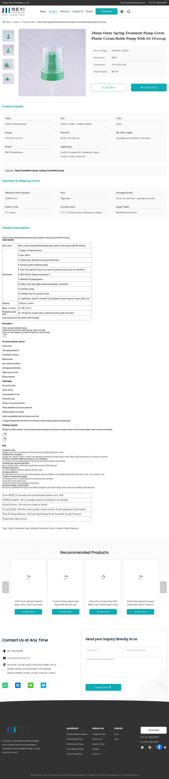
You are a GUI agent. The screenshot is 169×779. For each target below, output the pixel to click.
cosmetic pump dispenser (66, 528)
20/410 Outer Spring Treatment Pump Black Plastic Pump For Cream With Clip (140, 604)
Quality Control (98, 744)
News (116, 739)
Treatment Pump (28, 22)
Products (53, 11)
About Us (65, 11)
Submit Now (103, 687)
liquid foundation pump (19, 528)
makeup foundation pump (42, 528)
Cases (116, 734)
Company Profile (99, 734)
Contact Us (78, 11)
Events (89, 11)
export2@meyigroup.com (18, 658)
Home (43, 11)
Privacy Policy (35, 775)
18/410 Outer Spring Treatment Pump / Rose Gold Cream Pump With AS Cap (28, 604)
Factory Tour (97, 739)
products (16, 22)
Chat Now (106, 11)
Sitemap (95, 749)
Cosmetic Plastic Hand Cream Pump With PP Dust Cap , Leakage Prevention (66, 604)
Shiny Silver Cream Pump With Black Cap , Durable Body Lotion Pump (103, 604)
